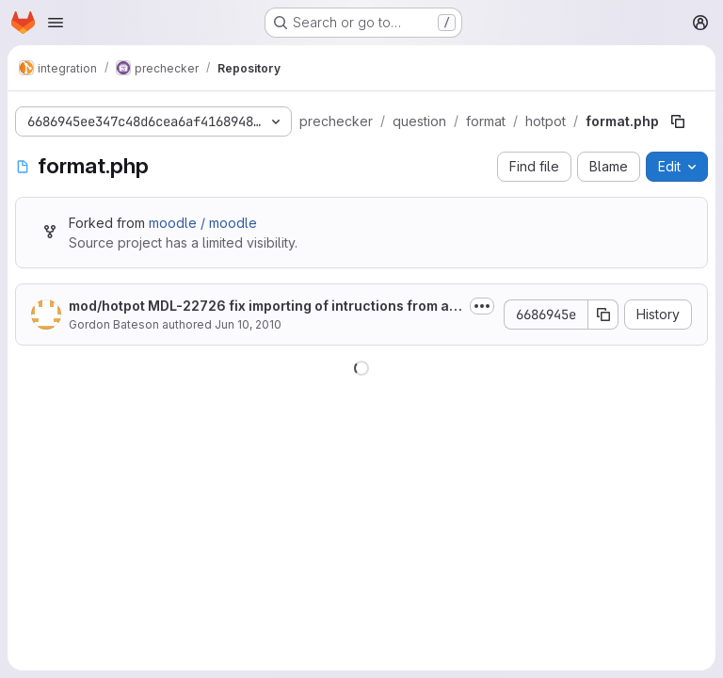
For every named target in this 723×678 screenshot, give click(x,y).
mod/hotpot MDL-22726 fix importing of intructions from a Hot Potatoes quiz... (265, 306)
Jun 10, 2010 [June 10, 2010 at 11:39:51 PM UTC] (248, 324)
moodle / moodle (203, 223)
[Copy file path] (678, 121)
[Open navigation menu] (55, 23)
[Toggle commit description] (482, 306)
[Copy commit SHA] (603, 314)
